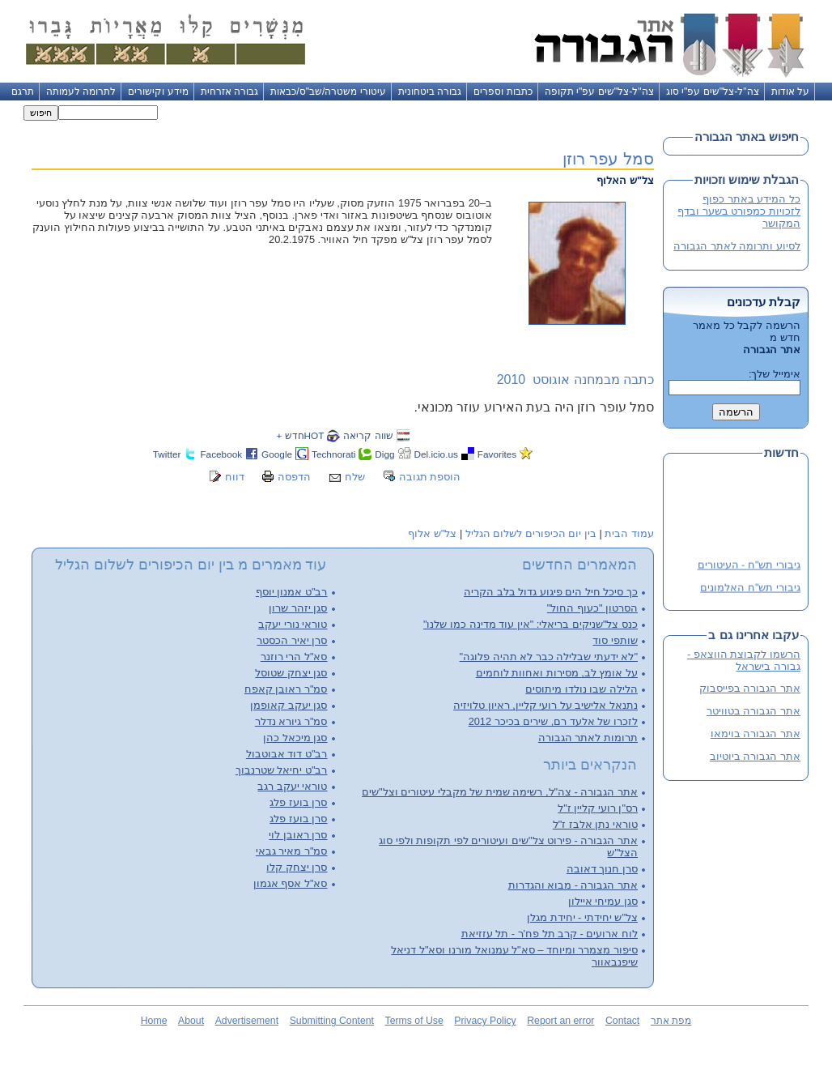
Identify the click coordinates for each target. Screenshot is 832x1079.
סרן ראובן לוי (298, 835)
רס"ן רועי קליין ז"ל (598, 808)
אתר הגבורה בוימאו (755, 733)
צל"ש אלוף (432, 533)
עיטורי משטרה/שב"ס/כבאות (328, 91)
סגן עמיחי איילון (603, 901)
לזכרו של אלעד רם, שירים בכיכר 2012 (553, 721)
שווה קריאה (368, 435)
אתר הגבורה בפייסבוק (749, 688)
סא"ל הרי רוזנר (294, 656)
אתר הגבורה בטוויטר (753, 711)
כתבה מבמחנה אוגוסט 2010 (575, 379)
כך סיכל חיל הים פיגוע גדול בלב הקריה (551, 592)
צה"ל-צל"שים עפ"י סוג (712, 91)
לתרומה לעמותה (81, 91)
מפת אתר (671, 1020)
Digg (384, 454)
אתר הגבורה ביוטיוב (755, 756)
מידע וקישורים (158, 91)
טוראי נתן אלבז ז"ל (595, 824)
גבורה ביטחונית (429, 91)
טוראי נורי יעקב (292, 624)
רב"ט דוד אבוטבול (287, 754)
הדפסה (294, 477)
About (191, 1020)
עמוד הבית (629, 533)
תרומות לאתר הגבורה (588, 737)
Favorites (497, 454)
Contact (622, 1020)
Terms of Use (414, 1020)
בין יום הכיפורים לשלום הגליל (530, 533)
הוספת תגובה (430, 477)
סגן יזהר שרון (298, 608)
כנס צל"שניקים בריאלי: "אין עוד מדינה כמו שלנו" (530, 624)
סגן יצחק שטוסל (291, 673)
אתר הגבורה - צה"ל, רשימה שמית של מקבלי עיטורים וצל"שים (500, 792)
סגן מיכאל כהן (295, 737)
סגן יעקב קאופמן (288, 705)
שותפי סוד (615, 640)
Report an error (560, 1020)
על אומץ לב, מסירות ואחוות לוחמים (557, 673)
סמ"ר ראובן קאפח (286, 689)
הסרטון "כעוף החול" (592, 608)
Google (276, 454)
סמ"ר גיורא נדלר (291, 721)
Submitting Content (332, 1020)
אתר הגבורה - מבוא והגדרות (573, 885)
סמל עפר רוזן (608, 158)
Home (154, 1020)
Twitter (167, 454)
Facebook (221, 454)
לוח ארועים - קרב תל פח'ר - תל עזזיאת (549, 934)
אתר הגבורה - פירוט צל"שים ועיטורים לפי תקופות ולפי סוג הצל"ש (508, 846)
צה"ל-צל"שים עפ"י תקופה (599, 91)
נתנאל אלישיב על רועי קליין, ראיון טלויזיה (545, 705)
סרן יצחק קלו (296, 867)
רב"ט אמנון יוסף (292, 592)
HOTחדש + (300, 435)
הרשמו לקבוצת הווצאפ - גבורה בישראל (743, 660)
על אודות (790, 91)
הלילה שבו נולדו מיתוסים (581, 689)
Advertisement (246, 1020)
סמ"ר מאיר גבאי (292, 851)
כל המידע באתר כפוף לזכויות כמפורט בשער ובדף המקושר (738, 211)
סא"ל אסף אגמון (290, 883)
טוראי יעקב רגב (292, 786)
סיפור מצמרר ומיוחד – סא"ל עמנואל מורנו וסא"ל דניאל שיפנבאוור (514, 956)
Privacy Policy (485, 1020)
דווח (234, 477)
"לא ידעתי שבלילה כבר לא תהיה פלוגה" (549, 656)
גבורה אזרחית (229, 91)
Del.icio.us (436, 454)
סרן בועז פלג (298, 802)
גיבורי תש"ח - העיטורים (749, 567)
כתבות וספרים (502, 91)
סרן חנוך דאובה (602, 869)
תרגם (22, 91)
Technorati (333, 454)
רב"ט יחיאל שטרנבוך (282, 770)
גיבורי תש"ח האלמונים (750, 589)
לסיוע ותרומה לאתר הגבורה (736, 246)
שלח (355, 477)
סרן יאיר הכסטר (292, 640)
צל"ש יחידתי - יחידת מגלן (582, 917)
